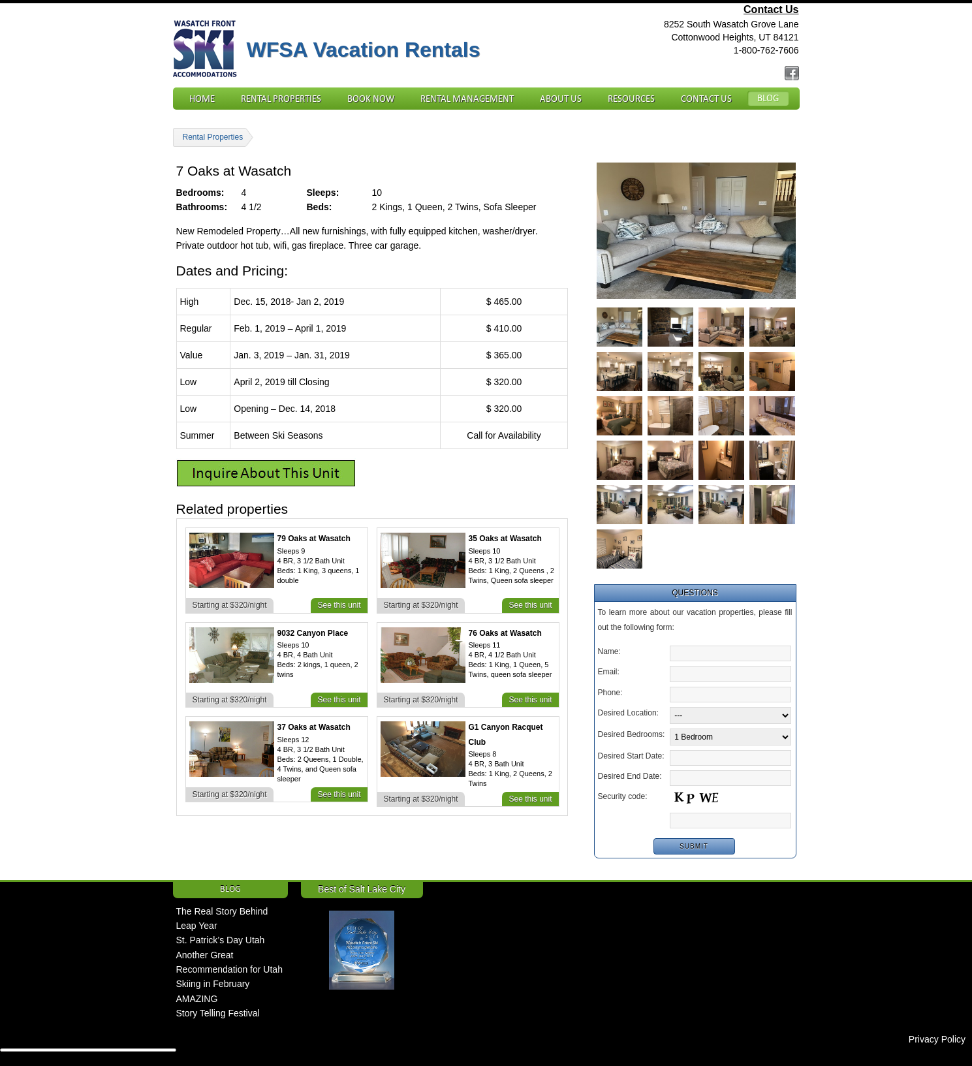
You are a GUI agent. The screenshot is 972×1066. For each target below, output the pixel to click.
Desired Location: (628, 712)
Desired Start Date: (631, 755)
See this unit (338, 605)
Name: (609, 651)
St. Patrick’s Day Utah (220, 940)
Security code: (623, 796)
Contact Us (771, 9)
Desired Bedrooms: (631, 734)
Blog (768, 98)
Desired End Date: (630, 776)
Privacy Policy (937, 1039)
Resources (631, 98)
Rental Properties (281, 98)
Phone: (610, 692)
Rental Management (467, 98)
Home (202, 98)
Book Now (370, 98)
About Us (561, 98)
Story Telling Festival (218, 1013)
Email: (608, 671)
